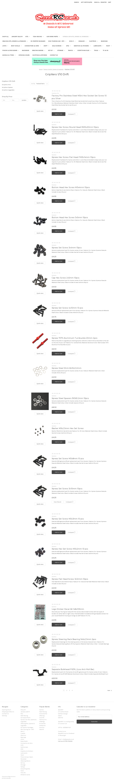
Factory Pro (43, 719)
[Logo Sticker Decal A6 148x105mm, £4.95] (40, 612)
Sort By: (33, 83)
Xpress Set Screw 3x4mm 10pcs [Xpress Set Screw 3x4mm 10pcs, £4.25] (67, 248)
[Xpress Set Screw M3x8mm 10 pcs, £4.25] (40, 461)
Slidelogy (42, 721)
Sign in (96, 2)
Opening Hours (24, 55)
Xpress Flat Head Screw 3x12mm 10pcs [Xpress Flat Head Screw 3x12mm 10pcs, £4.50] (70, 579)
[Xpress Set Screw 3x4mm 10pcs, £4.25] (40, 250)
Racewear (25, 50)
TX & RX (105, 50)
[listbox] (42, 83)
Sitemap (4, 715)
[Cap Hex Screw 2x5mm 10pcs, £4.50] (40, 281)
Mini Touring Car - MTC (57, 41)
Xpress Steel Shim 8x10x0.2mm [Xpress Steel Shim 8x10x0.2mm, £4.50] (66, 368)
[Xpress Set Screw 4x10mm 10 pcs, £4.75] (40, 311)
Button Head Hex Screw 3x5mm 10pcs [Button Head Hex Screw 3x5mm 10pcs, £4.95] (70, 217)
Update (24, 100)
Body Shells (16, 46)
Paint (109, 46)
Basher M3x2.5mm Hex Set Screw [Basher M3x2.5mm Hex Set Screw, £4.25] (68, 428)
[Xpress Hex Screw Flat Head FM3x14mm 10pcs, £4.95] (40, 160)
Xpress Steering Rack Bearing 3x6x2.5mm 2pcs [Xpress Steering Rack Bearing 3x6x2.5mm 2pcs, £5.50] (74, 639)
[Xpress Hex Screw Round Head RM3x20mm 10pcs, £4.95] (40, 130)
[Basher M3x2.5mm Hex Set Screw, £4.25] (40, 431)
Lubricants (98, 46)
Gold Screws (57, 46)
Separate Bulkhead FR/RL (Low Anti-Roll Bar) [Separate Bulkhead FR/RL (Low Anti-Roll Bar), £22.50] (73, 669)
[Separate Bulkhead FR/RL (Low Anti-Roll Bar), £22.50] (40, 672)
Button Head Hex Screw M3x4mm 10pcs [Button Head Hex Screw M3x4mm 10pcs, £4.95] (71, 187)
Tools (97, 50)
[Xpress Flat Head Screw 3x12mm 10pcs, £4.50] (40, 582)
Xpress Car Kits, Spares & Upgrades (76, 36)
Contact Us (54, 55)
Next (109, 690)
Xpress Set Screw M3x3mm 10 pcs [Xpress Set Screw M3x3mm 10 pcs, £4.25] (68, 519)
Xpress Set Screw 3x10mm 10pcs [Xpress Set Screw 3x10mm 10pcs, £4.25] (67, 488)
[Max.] (15, 100)
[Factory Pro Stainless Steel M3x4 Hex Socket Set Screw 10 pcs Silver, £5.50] (40, 98)
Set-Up (51, 50)
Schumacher (43, 714)
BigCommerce (11, 776)
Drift (46, 46)
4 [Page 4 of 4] (72, 690)
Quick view (40, 111)
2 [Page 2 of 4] (66, 690)
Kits (27, 36)
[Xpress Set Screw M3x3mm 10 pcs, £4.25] (40, 521)
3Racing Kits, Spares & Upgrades (15, 41)
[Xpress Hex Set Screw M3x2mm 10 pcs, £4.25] (40, 552)
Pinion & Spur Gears (10, 50)
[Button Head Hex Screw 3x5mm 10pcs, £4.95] (40, 220)
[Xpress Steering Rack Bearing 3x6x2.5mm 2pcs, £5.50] (40, 642)
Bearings (104, 41)
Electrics (93, 41)
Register (104, 2)
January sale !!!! (17, 36)
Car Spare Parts (53, 36)
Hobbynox (42, 725)
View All (41, 729)
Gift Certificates (86, 2)
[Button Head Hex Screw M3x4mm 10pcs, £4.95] (40, 190)
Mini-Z (72, 41)
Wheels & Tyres (9, 55)
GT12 (68, 46)
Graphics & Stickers (82, 46)
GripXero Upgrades (8, 90)
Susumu (41, 727)
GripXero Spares (7, 87)
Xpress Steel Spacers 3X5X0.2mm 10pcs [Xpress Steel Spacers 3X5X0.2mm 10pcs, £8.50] (70, 398)
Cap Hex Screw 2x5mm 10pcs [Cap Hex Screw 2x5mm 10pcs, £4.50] (65, 278)
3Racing (41, 715)
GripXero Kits (6, 84)
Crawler (82, 41)
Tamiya (71, 50)
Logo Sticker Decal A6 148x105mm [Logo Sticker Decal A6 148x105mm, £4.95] (68, 609)
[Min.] (6, 100)
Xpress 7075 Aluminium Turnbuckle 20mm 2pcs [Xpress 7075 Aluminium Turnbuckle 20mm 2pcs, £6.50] (74, 338)
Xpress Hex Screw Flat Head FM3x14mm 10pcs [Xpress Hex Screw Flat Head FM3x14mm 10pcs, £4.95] (73, 157)
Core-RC (41, 717)
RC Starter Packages (38, 41)
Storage (61, 50)
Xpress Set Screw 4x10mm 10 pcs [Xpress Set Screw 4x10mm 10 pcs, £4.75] (67, 308)
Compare (72, 114)
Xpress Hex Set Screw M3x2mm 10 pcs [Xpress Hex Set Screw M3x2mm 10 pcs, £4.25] (70, 549)
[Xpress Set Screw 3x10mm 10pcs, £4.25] (40, 491)
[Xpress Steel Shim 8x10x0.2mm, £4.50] (40, 371)
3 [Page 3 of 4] (69, 690)
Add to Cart (58, 114)
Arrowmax (42, 723)
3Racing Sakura (38, 50)
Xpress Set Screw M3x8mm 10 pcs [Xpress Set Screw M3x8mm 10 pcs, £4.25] (68, 458)
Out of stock (57, 502)
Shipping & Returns (40, 55)
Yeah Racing (38, 36)
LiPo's (5, 46)
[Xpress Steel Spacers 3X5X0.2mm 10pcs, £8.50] (40, 401)
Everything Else (84, 50)
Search (76, 2)
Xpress (41, 710)
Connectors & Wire (33, 46)
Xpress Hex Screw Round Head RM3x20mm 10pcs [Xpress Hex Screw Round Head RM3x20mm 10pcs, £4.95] (75, 127)
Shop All (5, 36)
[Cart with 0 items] (109, 2)
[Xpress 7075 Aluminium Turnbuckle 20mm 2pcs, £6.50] (40, 341)
